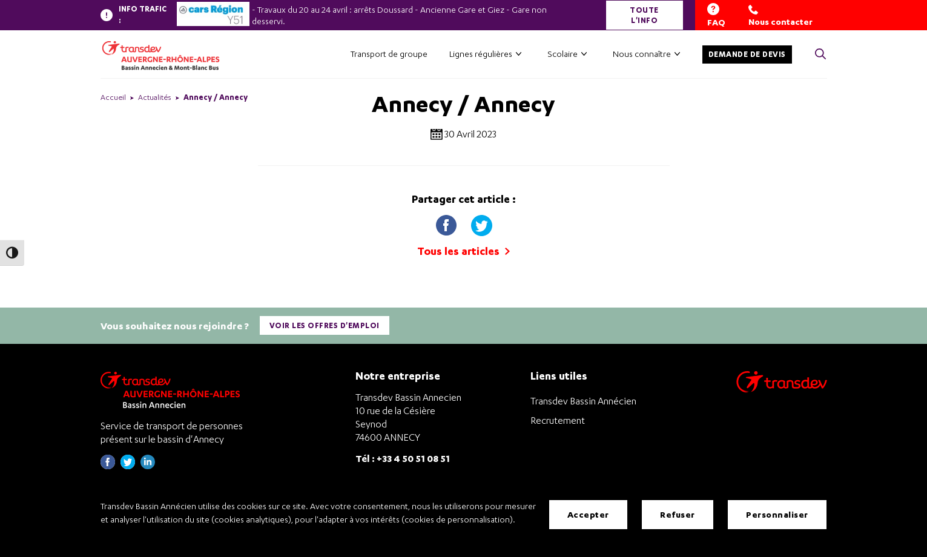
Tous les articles (463, 251)
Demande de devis (747, 54)
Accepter (588, 514)
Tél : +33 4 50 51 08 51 (402, 458)
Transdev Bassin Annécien (583, 400)
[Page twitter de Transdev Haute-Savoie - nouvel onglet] (127, 466)
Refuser (677, 514)
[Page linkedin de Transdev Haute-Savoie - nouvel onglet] (147, 466)
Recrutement (557, 420)
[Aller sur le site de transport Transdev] (781, 389)
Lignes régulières (480, 53)
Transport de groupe (389, 53)
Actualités (154, 97)
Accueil (113, 97)
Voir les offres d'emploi (324, 325)
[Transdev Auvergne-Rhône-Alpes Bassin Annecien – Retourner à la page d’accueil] (173, 389)
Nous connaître (642, 53)
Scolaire (562, 53)
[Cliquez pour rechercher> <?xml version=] (820, 54)
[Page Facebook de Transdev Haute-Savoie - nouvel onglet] (108, 466)
